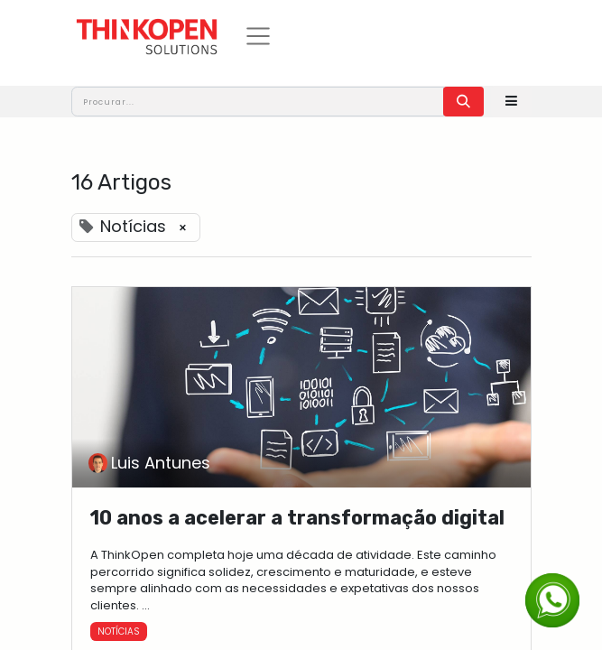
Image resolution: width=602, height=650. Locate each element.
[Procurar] (463, 101)
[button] (511, 101)
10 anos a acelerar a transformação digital (297, 517)
